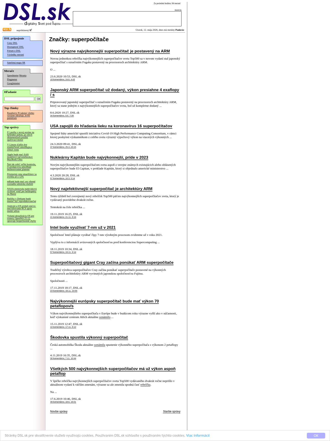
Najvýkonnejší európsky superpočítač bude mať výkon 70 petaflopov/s (104, 303)
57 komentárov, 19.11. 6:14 (63, 252)
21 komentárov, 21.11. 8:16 (63, 217)
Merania (22, 75)
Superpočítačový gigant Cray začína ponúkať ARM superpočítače (111, 262)
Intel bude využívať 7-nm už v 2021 (83, 227)
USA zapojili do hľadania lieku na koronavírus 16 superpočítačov (111, 126)
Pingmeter (12, 79)
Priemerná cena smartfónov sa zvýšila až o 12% (22, 175)
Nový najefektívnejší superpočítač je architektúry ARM (101, 188)
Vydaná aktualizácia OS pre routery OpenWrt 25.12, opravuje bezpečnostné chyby (21, 218)
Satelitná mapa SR (16, 62)
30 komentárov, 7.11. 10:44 (63, 358)
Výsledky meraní (15, 54)
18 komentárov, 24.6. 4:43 (62, 79)
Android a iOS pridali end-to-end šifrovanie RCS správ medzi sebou (21, 208)
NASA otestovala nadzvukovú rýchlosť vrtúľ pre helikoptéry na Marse (22, 191)
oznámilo (104, 317)
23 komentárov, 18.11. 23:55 (63, 291)
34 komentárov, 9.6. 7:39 (62, 115)
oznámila (99, 344)
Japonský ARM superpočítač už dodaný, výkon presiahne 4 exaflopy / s (114, 92)
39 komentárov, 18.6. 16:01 (63, 402)
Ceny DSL (12, 43)
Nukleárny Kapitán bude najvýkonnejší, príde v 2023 (99, 157)
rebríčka (145, 384)
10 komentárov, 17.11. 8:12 (63, 327)
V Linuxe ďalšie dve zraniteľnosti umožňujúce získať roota (19, 147)
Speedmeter (13, 75)
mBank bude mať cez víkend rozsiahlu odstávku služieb (21, 182)
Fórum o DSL (14, 50)
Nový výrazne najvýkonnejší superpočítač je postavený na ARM (110, 51)
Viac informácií (198, 435)
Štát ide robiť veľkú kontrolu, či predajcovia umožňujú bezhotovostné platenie (21, 167)
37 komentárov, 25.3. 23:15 (63, 147)
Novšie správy (58, 411)
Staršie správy (171, 411)
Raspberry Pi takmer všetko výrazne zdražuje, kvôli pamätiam (20, 115)
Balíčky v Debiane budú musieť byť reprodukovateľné (21, 199)
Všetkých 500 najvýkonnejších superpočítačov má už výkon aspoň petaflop (113, 371)
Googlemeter (13, 83)
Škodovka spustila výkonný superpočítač (89, 337)
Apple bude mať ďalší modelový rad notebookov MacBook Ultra (20, 157)
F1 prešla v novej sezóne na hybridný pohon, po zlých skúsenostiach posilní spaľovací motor (20, 136)
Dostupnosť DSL (15, 47)
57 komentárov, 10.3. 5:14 (62, 178)
